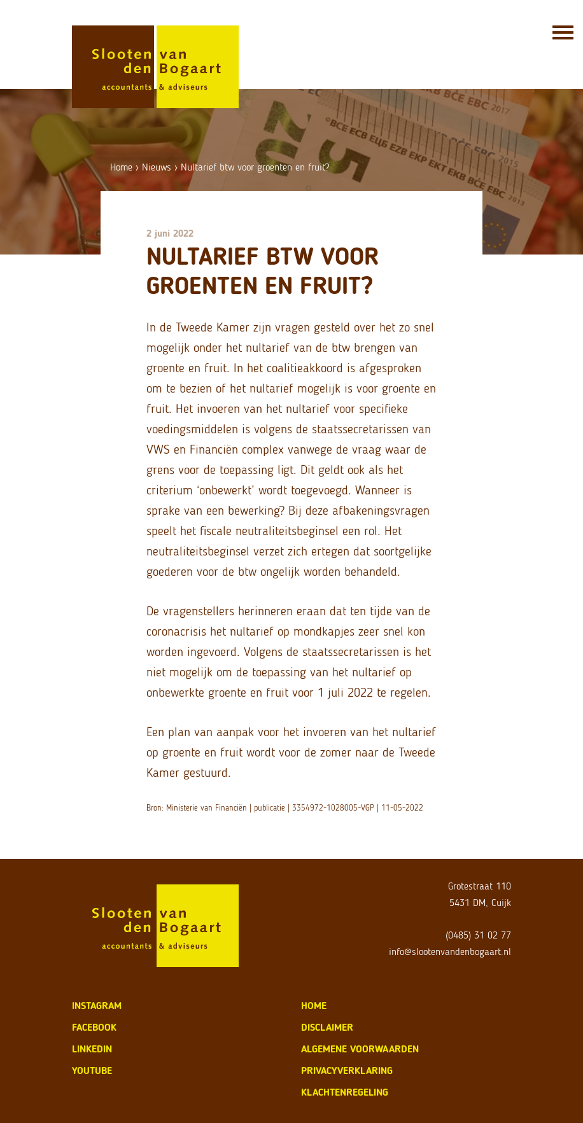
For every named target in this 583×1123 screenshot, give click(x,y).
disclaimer (327, 1027)
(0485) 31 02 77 (478, 935)
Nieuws (156, 167)
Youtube (92, 1070)
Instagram (97, 1006)
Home (121, 167)
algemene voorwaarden (360, 1049)
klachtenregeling (344, 1092)
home (314, 1006)
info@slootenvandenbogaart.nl (450, 951)
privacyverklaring (347, 1070)
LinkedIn (92, 1049)
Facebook (94, 1027)
